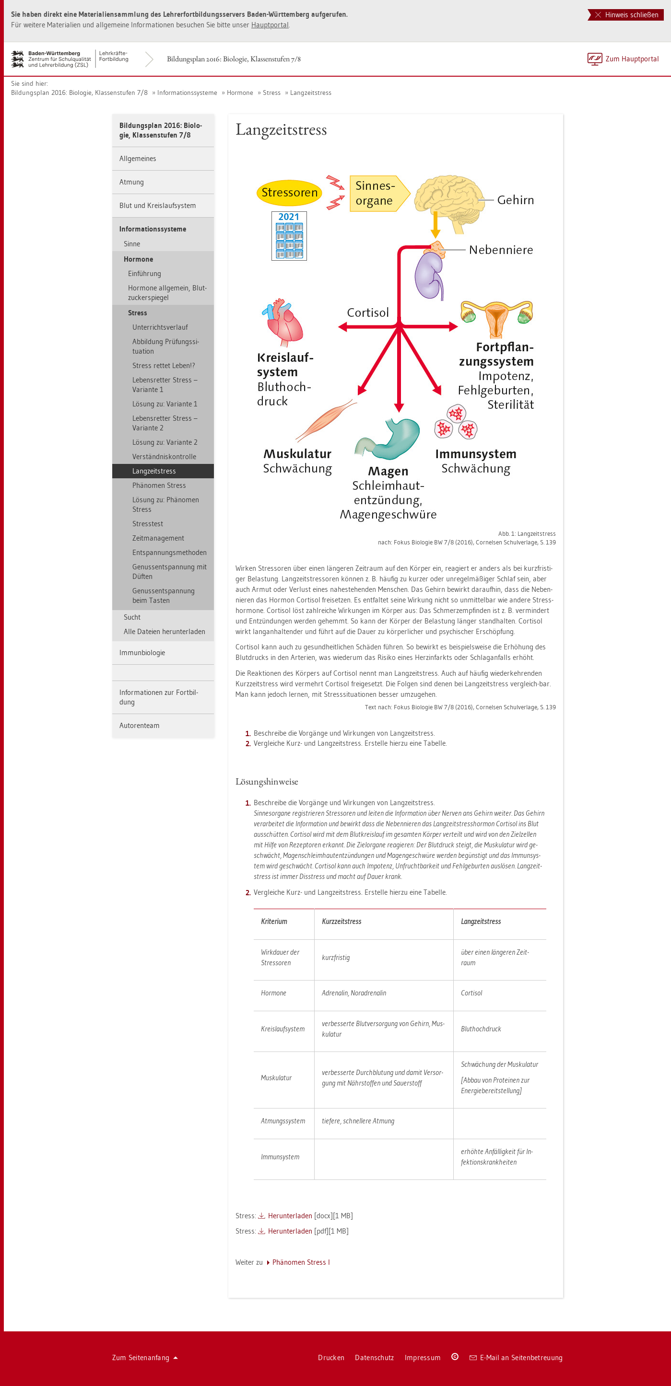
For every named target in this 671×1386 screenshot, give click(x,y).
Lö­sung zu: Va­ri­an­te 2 (165, 442)
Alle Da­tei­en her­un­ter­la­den (164, 631)
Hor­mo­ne (240, 92)
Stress (272, 92)
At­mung (131, 181)
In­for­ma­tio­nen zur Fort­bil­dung (158, 697)
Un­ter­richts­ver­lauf (160, 327)
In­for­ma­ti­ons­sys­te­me (187, 92)
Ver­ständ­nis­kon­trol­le (164, 456)
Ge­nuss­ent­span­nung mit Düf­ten (169, 571)
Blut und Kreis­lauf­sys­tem (157, 205)
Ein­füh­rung (144, 273)
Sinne (132, 243)
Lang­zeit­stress (310, 92)
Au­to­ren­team (139, 725)
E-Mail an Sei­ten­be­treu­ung (516, 1357)
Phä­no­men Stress (159, 485)
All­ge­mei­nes (137, 158)
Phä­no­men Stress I (301, 1262)
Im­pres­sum (423, 1357)
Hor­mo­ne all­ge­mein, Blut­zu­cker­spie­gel (167, 292)
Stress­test (147, 523)
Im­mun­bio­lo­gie (142, 652)
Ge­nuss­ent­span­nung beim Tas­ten (163, 595)
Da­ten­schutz (374, 1357)
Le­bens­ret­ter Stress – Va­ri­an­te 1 (165, 384)
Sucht (132, 617)
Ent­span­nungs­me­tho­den (169, 552)
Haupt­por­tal (270, 24)
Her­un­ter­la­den (290, 1215)
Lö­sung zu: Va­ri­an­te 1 (165, 403)
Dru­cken (331, 1357)
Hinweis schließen (627, 14)
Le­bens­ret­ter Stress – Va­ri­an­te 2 (165, 423)
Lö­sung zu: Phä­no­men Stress (165, 504)
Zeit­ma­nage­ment (158, 538)
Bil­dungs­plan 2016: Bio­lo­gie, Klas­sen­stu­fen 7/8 (234, 59)
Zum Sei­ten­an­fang (145, 1357)
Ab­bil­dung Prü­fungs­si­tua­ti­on (165, 346)
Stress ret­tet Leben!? (163, 365)
